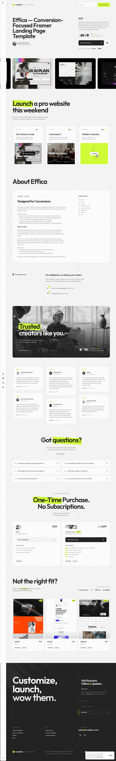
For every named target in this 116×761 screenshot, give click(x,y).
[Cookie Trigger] (50, 735)
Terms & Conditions (51, 733)
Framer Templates (29, 4)
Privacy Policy (49, 730)
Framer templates (18, 730)
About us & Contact (18, 733)
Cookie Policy (99, 757)
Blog (14, 738)
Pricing (14, 735)
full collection (24, 589)
